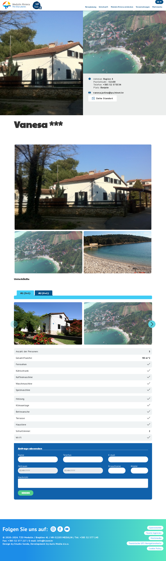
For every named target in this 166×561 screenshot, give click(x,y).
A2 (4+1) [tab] (43, 293)
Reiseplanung (90, 7)
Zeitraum (22, 466)
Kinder (134, 466)
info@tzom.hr (45, 540)
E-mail (111, 455)
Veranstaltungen (143, 7)
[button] (152, 324)
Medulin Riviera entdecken (122, 7)
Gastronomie (155, 527)
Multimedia (157, 7)
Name (21, 455)
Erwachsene (114, 466)
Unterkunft (103, 7)
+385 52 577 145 (89, 537)
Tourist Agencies (153, 533)
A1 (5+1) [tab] (25, 293)
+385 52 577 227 (17, 540)
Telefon (67, 455)
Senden (26, 492)
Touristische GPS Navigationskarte (145, 543)
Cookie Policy (155, 548)
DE (159, 2)
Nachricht (23, 477)
